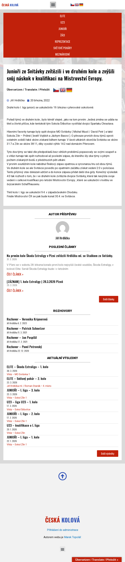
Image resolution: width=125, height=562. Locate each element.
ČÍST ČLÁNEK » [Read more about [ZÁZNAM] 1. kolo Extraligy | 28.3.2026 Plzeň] (15, 290)
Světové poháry (62, 48)
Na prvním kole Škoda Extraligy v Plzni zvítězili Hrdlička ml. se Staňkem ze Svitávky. (60, 255)
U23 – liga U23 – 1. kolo (22, 402)
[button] (53, 5)
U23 (62, 22)
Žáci (62, 35)
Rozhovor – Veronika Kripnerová (27, 319)
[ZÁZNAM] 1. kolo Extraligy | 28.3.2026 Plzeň (35, 281)
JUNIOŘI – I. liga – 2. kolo (23, 414)
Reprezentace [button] (62, 42)
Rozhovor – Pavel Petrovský (24, 347)
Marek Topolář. (72, 537)
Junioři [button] (62, 29)
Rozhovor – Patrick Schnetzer (26, 328)
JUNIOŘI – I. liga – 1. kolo (23, 437)
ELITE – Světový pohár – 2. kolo (26, 378)
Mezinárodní (62, 54)
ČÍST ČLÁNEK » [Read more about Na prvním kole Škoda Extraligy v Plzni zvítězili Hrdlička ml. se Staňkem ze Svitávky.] (15, 274)
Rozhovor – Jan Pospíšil (22, 337)
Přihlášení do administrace (62, 530)
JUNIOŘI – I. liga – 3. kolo (23, 390)
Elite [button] (62, 16)
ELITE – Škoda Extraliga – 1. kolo (27, 367)
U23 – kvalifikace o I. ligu (23, 425)
